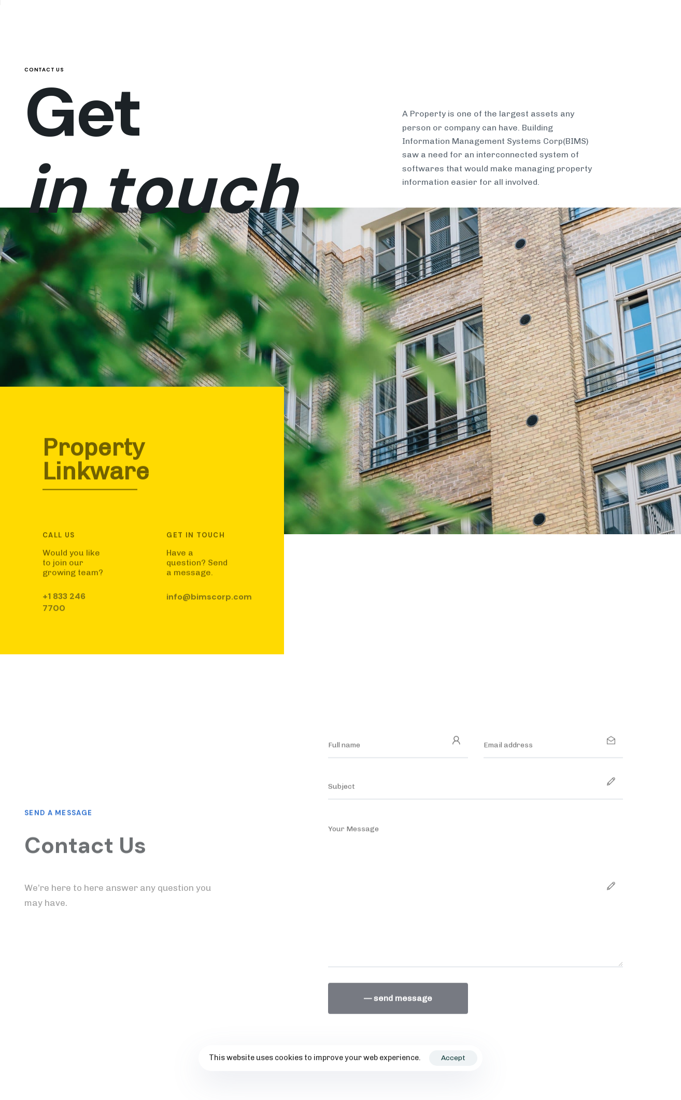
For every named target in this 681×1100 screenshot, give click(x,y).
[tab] (147, 466)
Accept (453, 1057)
